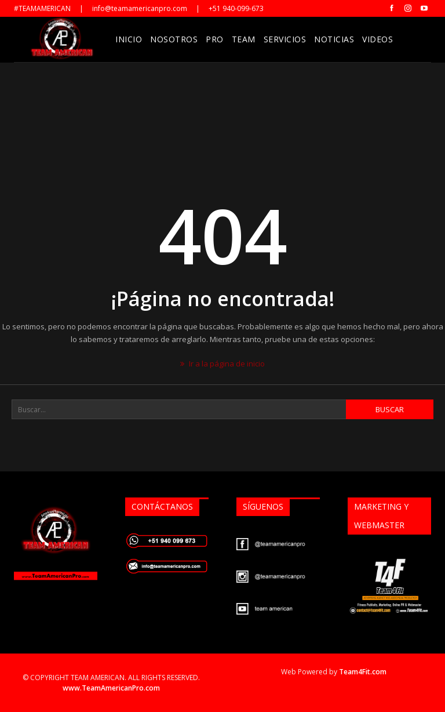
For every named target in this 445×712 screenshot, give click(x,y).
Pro (215, 39)
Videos (377, 39)
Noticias (334, 39)
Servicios (285, 39)
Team (244, 39)
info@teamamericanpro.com (139, 8)
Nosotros (174, 39)
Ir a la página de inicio (222, 363)
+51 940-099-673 (236, 8)
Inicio (128, 39)
